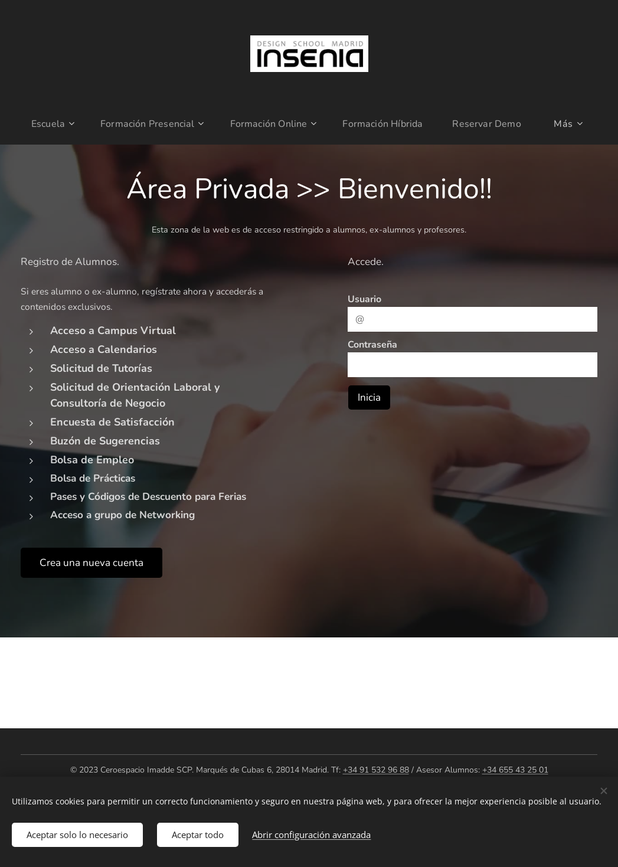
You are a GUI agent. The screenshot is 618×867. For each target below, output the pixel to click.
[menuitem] (46, 124)
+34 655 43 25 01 (515, 770)
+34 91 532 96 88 (376, 770)
